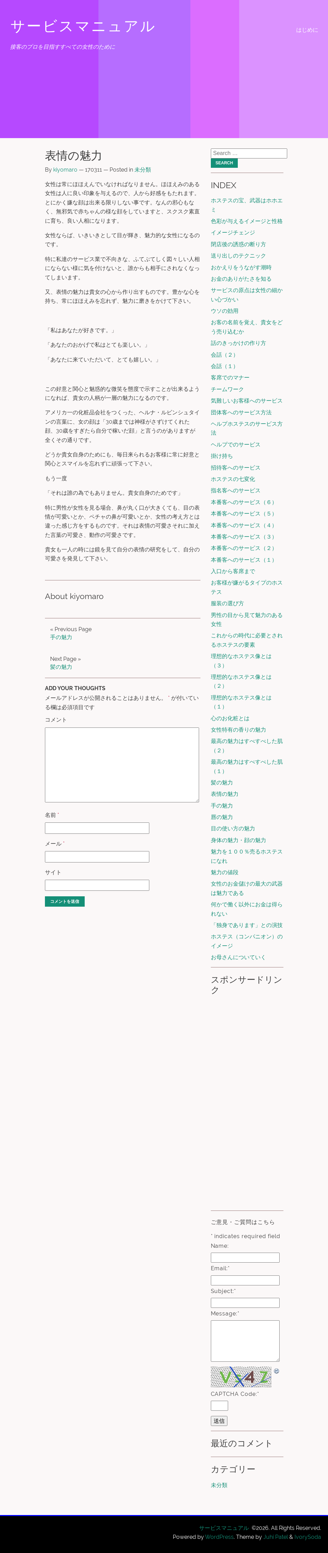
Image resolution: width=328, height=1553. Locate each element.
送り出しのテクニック (238, 255)
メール (55, 843)
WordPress (219, 1537)
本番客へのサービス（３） (244, 536)
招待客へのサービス (236, 467)
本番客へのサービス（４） (244, 525)
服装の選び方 (227, 603)
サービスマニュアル (83, 26)
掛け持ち (222, 456)
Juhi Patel (275, 1537)
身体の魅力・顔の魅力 (238, 840)
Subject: (223, 1291)
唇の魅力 (222, 817)
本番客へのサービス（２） (244, 548)
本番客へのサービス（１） (244, 560)
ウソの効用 (224, 311)
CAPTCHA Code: (235, 1394)
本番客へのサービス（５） (244, 513)
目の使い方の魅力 (233, 828)
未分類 (142, 169)
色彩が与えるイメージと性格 (247, 221)
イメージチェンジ (233, 232)
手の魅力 (61, 637)
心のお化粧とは (230, 718)
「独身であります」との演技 (247, 925)
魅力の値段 (224, 872)
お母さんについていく (238, 957)
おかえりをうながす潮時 (241, 267)
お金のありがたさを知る (241, 279)
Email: (220, 1268)
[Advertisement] (246, 1102)
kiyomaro (65, 169)
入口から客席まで (233, 571)
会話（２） (224, 354)
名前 (52, 815)
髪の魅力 (61, 667)
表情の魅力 (224, 794)
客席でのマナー (230, 377)
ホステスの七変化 (233, 479)
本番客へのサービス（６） (244, 502)
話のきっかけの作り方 (238, 343)
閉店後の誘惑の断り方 (238, 244)
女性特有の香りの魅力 (238, 729)
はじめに (307, 30)
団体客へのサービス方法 (241, 412)
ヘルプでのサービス (236, 444)
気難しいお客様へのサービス (247, 400)
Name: (220, 1246)
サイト (53, 872)
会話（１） (224, 366)
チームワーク (227, 389)
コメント (56, 719)
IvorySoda (307, 1537)
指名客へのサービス (236, 490)
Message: (225, 1313)
